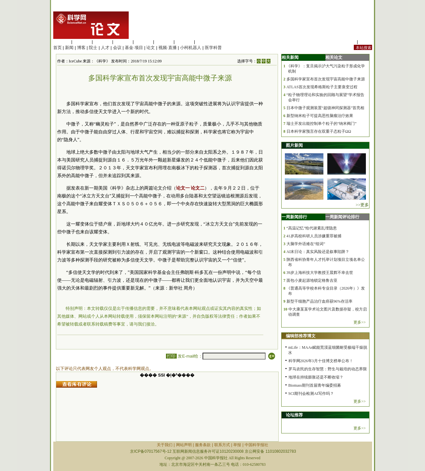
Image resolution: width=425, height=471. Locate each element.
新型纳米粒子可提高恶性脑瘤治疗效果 (319, 115)
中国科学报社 (256, 445)
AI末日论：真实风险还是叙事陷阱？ (318, 251)
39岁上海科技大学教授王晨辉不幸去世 (319, 272)
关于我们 (164, 445)
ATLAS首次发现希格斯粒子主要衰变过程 (321, 87)
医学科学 (82, 41)
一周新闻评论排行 (342, 216)
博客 (81, 47)
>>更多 (362, 204)
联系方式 (222, 445)
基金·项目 (134, 47)
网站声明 (184, 445)
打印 (171, 356)
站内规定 (347, 41)
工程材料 (122, 41)
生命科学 (61, 41)
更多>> (359, 322)
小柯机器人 (190, 47)
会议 (117, 47)
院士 (93, 47)
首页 (57, 47)
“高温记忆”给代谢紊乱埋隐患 (311, 228)
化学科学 (102, 41)
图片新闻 (294, 145)
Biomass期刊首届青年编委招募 (314, 385)
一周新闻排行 (294, 216)
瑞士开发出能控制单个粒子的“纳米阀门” (321, 123)
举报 (237, 445)
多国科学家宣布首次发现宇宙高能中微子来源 (325, 79)
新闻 (69, 47)
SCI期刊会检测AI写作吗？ (311, 393)
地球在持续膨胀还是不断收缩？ (315, 377)
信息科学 (143, 41)
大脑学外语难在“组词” (305, 244)
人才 (105, 47)
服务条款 (203, 445)
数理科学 (184, 41)
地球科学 (163, 41)
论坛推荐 (294, 414)
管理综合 (204, 41)
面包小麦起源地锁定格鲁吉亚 (311, 280)
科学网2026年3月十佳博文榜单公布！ (320, 361)
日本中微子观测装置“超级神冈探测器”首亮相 (325, 108)
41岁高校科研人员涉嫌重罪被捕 (313, 236)
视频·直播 (167, 47)
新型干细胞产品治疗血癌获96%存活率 (319, 301)
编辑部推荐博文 (301, 335)
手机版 (365, 41)
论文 (150, 47)
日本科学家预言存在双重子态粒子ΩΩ (318, 131)
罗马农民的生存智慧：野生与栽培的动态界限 (327, 369)
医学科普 (213, 47)
